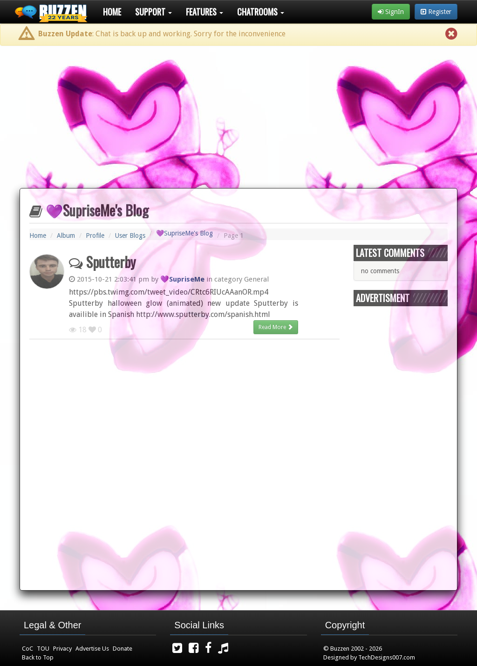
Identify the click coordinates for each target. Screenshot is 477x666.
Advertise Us (92, 648)
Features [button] (204, 12)
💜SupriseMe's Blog (184, 233)
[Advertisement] (238, 113)
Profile (95, 235)
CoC (27, 648)
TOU (43, 648)
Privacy (62, 648)
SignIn (391, 11)
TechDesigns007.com (386, 657)
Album (66, 235)
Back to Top (38, 657)
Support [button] (153, 12)
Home (112, 12)
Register (436, 11)
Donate (122, 648)
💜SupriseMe (182, 279)
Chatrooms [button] (260, 12)
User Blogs (130, 235)
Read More (276, 326)
